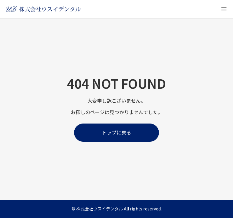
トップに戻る (116, 132)
